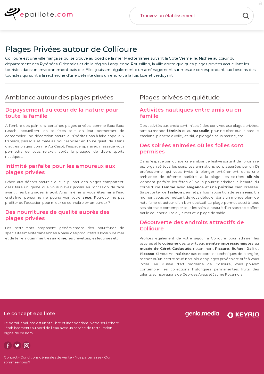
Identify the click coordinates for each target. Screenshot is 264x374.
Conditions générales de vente (46, 357)
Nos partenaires (88, 357)
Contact (11, 357)
